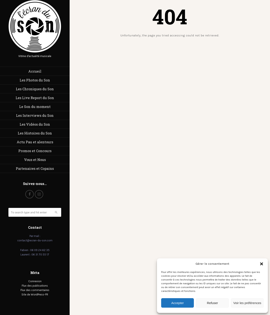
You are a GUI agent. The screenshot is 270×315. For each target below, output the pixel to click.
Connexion (35, 281)
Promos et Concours (34, 151)
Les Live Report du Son (35, 98)
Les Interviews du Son (35, 115)
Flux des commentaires (34, 290)
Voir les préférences (247, 303)
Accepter (177, 303)
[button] (261, 264)
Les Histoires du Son (35, 133)
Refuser (212, 303)
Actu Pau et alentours (35, 142)
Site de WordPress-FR (35, 294)
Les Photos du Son (35, 80)
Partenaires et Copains (35, 168)
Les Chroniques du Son (35, 89)
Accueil (34, 71)
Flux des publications (35, 285)
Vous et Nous (35, 159)
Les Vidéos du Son (35, 124)
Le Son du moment (35, 106)
